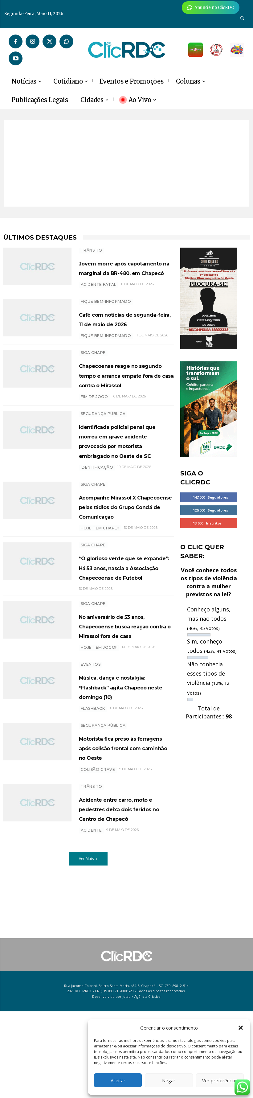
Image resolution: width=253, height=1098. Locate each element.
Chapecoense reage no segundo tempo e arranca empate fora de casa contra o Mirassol (126, 413)
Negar (168, 1080)
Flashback (93, 833)
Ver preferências (220, 1080)
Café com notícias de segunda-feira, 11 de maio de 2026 (122, 342)
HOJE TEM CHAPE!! (100, 605)
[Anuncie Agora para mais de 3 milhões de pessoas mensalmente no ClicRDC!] (210, 7)
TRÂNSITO (91, 250)
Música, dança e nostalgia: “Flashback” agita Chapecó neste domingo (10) (124, 807)
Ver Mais (88, 1002)
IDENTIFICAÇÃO (97, 534)
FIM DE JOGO (94, 444)
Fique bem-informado (106, 320)
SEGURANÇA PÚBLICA (103, 461)
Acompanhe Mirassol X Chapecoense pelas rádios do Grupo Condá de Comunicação (125, 578)
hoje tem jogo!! (99, 763)
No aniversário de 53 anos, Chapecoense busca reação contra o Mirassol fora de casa (124, 736)
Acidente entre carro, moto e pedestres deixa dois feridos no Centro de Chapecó (122, 947)
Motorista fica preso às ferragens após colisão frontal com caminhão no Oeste (125, 877)
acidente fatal (98, 303)
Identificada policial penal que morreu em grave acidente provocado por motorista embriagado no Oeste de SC (124, 498)
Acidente (91, 974)
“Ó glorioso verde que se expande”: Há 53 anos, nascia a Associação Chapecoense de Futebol (123, 659)
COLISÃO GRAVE (98, 904)
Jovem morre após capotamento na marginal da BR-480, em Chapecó (120, 277)
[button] (241, 1028)
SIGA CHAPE (93, 381)
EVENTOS (91, 780)
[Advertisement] (126, 163)
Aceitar (118, 1080)
